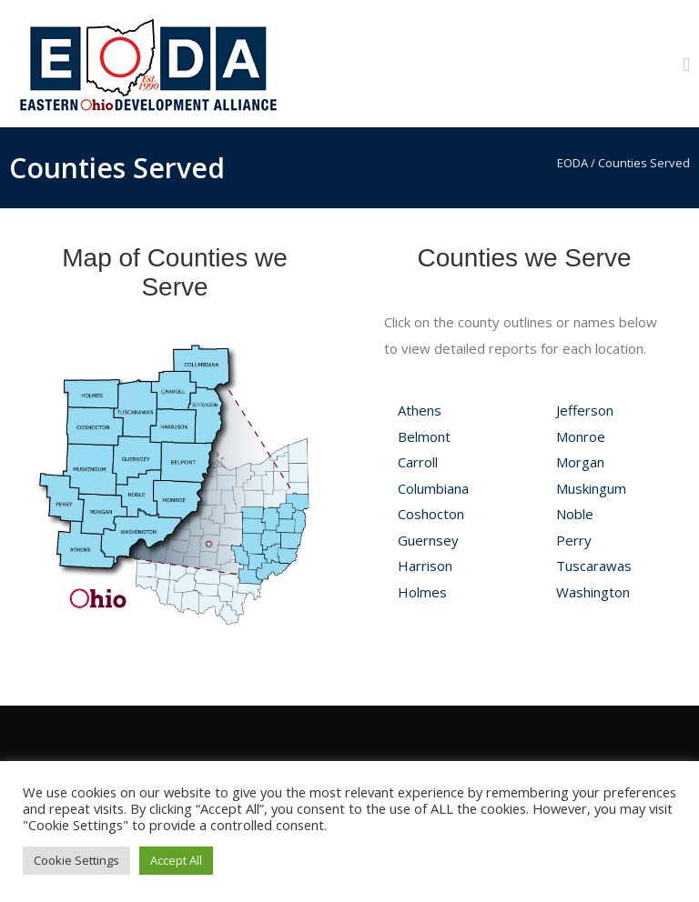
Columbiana (433, 488)
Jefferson (584, 410)
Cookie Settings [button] (76, 860)
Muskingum (591, 488)
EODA (572, 163)
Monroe (580, 436)
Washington (593, 592)
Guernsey (428, 540)
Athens (419, 410)
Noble (574, 514)
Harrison (425, 565)
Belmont (424, 436)
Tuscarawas (594, 565)
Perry (574, 540)
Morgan (580, 462)
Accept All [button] (176, 860)
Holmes (422, 592)
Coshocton (431, 514)
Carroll (418, 462)
